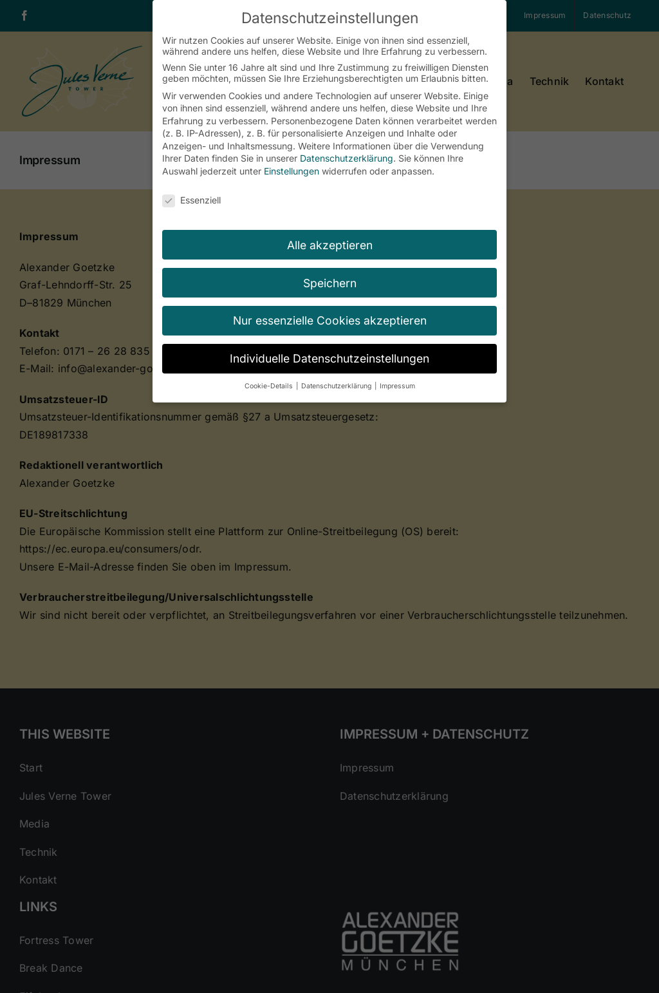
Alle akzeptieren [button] (330, 245)
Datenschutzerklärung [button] (337, 386)
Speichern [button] (330, 283)
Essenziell (191, 199)
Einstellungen (291, 171)
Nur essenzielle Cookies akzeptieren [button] (330, 320)
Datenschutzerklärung (346, 158)
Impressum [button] (397, 386)
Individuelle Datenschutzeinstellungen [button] (329, 358)
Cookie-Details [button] (270, 386)
